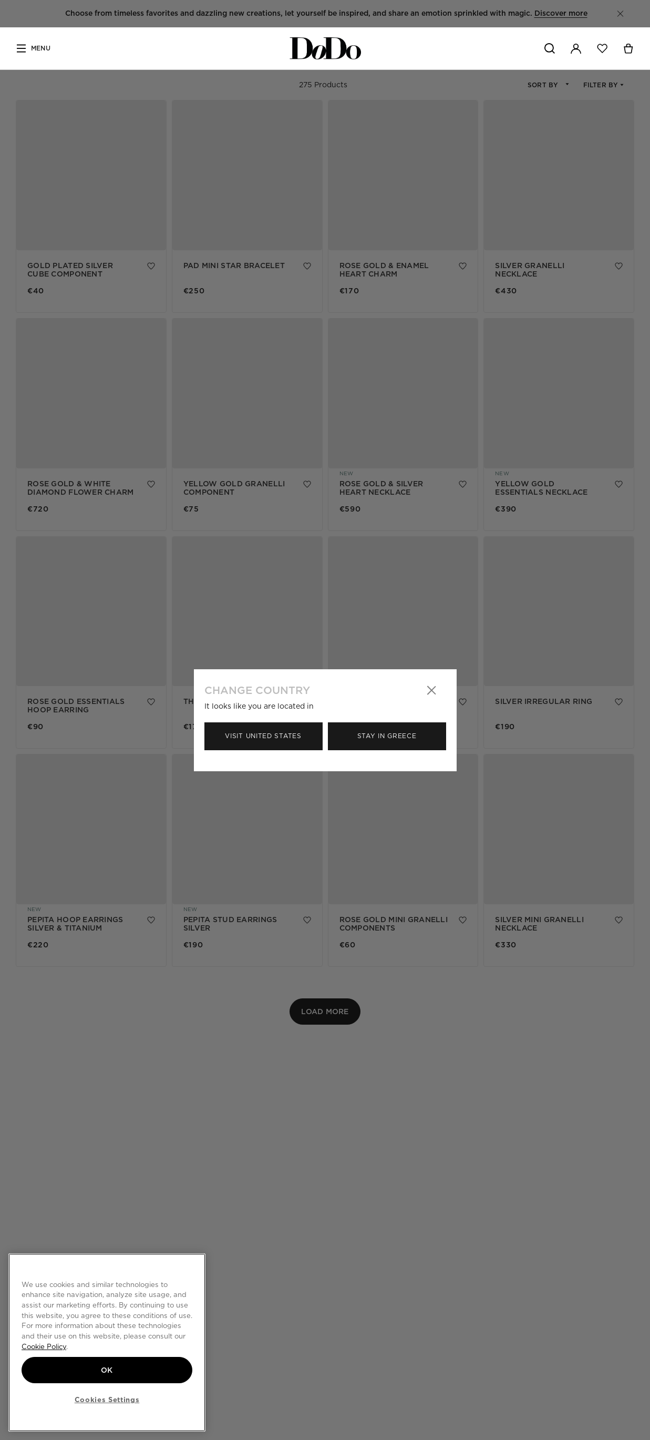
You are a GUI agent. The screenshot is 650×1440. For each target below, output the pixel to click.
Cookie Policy (44, 1346)
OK (107, 1370)
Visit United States (263, 736)
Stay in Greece (387, 736)
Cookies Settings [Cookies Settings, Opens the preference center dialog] (107, 1399)
